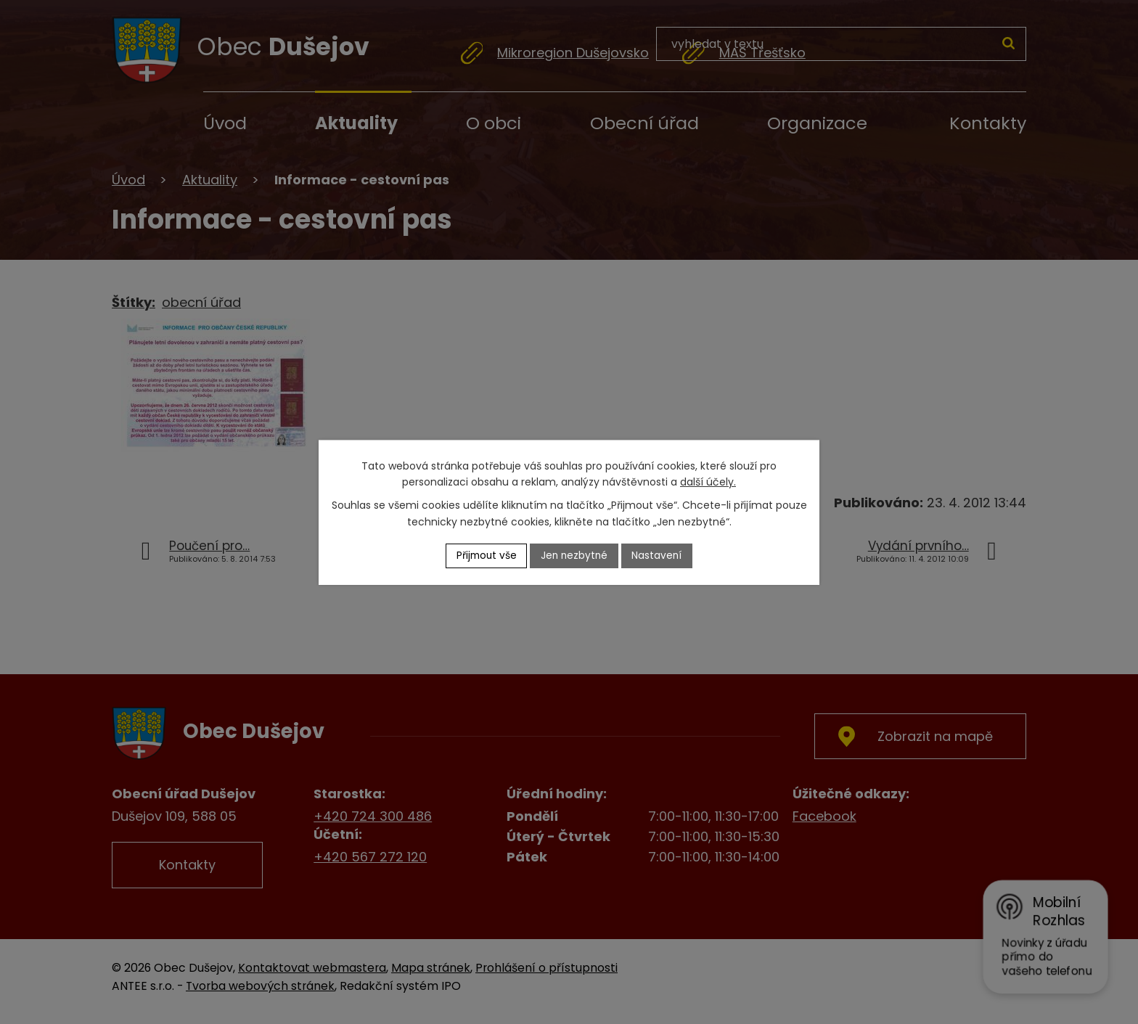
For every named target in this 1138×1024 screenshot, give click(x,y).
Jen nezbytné (575, 555)
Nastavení (659, 555)
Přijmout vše (485, 555)
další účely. (708, 482)
